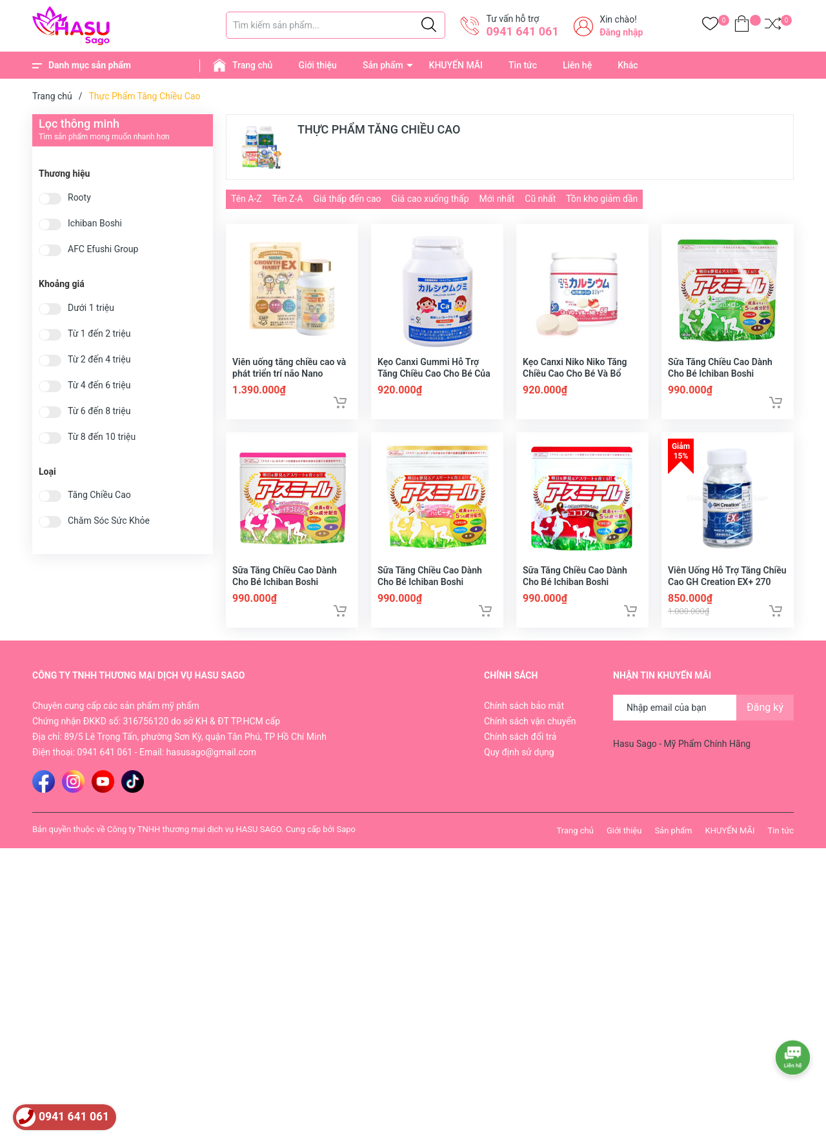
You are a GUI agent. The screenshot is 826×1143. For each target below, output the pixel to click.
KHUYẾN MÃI (456, 65)
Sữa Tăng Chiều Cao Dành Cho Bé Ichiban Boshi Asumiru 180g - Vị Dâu (284, 593)
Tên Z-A (287, 199)
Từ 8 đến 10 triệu (102, 437)
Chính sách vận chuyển (530, 732)
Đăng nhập (621, 32)
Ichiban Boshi (95, 223)
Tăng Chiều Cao (99, 495)
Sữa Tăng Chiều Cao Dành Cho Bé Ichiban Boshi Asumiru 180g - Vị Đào (430, 593)
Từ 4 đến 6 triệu (99, 385)
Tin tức (523, 65)
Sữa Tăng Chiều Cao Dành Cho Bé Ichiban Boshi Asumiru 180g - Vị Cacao (575, 593)
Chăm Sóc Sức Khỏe (109, 521)
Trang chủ (252, 65)
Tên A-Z (246, 199)
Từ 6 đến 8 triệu (99, 411)
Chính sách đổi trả (520, 747)
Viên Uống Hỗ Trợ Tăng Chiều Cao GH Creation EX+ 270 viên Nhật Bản (727, 593)
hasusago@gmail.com (211, 763)
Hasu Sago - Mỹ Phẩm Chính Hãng (681, 755)
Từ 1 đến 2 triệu (99, 334)
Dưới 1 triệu (91, 308)
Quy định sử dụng (519, 763)
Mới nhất (497, 199)
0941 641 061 (522, 31)
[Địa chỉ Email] (703, 718)
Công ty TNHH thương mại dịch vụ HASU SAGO (194, 840)
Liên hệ (577, 65)
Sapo (346, 840)
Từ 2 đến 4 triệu (99, 359)
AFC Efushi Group (103, 249)
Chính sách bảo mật (524, 716)
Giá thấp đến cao (347, 199)
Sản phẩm (383, 65)
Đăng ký (765, 718)
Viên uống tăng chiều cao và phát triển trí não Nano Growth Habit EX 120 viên (289, 378)
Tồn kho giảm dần (602, 199)
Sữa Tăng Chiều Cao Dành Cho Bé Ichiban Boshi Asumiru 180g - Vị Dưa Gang (725, 378)
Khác (628, 65)
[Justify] (429, 25)
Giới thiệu (317, 65)
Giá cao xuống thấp (430, 199)
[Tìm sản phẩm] (336, 25)
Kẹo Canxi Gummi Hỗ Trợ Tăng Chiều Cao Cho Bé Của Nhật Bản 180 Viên (434, 378)
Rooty (79, 198)
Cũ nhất (540, 199)
